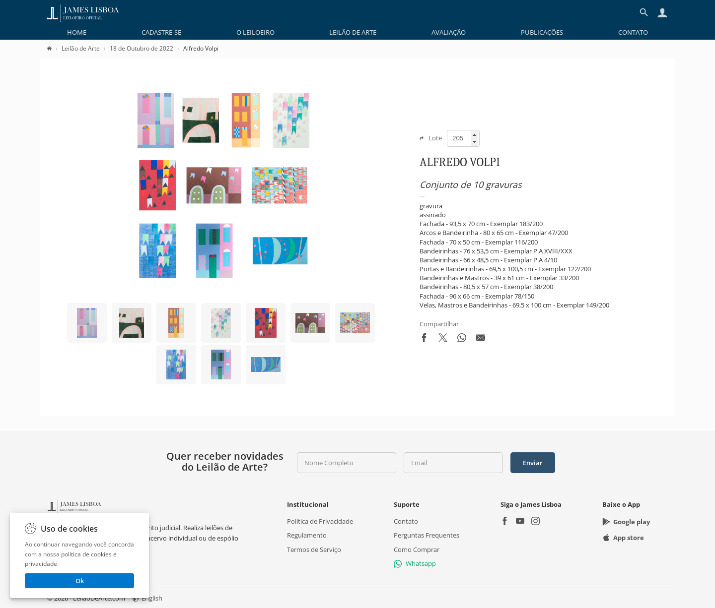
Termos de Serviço (314, 549)
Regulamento (307, 535)
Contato (633, 32)
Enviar (533, 462)
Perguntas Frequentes (426, 535)
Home (76, 32)
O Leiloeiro (255, 32)
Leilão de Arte (352, 32)
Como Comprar (416, 549)
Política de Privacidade (320, 521)
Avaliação (448, 32)
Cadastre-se (161, 32)
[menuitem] (76, 32)
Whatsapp (415, 563)
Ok (79, 580)
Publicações (542, 32)
